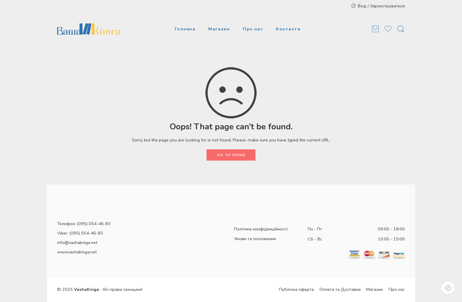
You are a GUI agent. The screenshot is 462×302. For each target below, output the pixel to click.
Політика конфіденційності (261, 229)
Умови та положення (255, 239)
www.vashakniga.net (77, 252)
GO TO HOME (231, 155)
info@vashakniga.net (77, 242)
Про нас (253, 29)
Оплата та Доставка (340, 289)
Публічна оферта (296, 289)
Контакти (288, 29)
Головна (185, 29)
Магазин (219, 29)
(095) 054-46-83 (94, 224)
